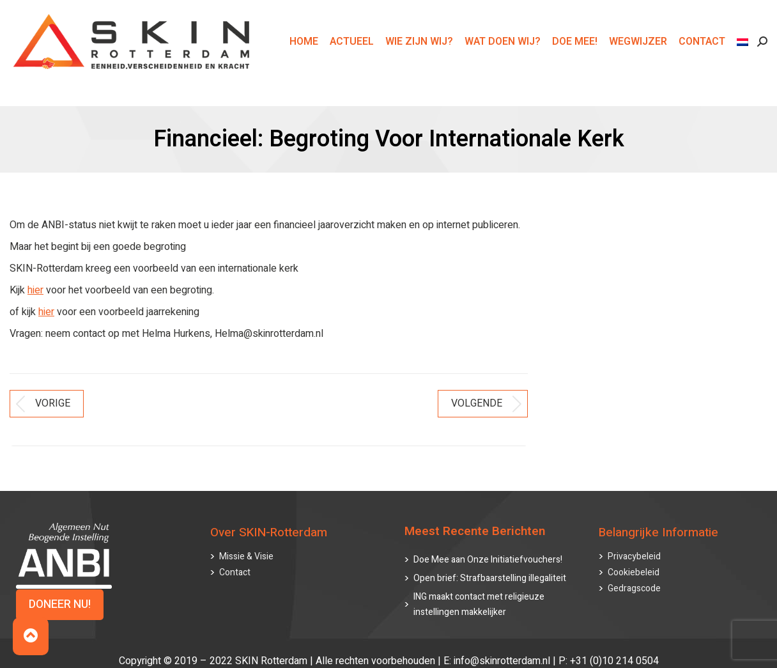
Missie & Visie (246, 544)
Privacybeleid (634, 544)
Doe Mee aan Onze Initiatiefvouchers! (487, 547)
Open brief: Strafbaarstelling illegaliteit (489, 566)
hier (35, 290)
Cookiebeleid (633, 560)
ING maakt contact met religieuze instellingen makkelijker (478, 592)
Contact (234, 560)
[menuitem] (744, 65)
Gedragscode (634, 576)
